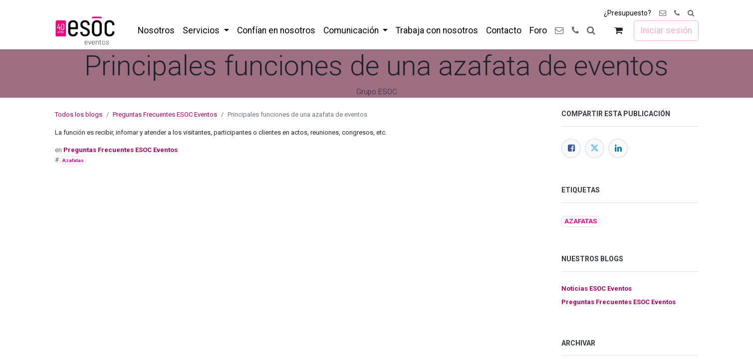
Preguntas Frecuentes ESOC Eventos (165, 114)
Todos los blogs (78, 114)
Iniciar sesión (666, 30)
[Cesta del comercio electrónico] (618, 30)
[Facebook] (571, 148)
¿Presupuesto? (627, 13)
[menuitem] (156, 30)
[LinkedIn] (618, 148)
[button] (691, 13)
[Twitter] (594, 148)
